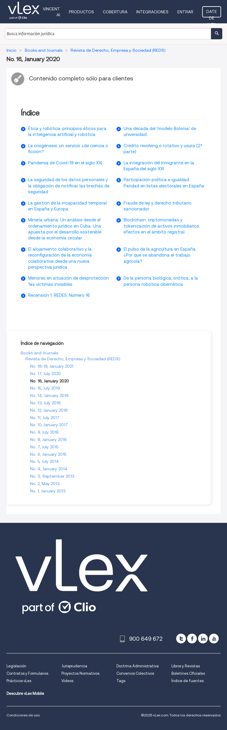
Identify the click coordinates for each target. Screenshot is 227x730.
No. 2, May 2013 (45, 483)
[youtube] (214, 638)
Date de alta (211, 13)
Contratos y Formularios (27, 673)
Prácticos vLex (19, 681)
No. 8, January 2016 (48, 439)
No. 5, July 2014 (44, 461)
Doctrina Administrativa (137, 666)
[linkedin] (203, 638)
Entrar (185, 11)
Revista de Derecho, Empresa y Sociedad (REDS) (72, 358)
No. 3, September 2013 (52, 476)
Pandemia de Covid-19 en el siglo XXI (65, 162)
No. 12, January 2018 (49, 410)
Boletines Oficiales (188, 673)
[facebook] (192, 638)
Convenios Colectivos (135, 673)
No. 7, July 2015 (44, 447)
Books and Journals (39, 353)
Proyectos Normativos (80, 673)
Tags (120, 681)
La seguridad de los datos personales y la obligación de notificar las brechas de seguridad (68, 185)
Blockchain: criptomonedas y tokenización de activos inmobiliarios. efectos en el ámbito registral (162, 226)
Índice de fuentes (187, 681)
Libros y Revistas (185, 666)
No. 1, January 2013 (48, 491)
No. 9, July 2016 (44, 432)
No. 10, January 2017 (49, 424)
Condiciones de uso (23, 715)
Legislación (16, 666)
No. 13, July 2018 (45, 402)
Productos (81, 11)
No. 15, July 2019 (45, 388)
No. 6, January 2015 (48, 454)
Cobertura (115, 11)
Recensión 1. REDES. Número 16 (59, 295)
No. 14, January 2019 (49, 395)
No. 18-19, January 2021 (51, 366)
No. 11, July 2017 (44, 417)
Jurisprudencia (74, 666)
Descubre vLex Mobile (25, 693)
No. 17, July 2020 (45, 373)
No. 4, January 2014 (48, 468)
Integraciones (152, 11)
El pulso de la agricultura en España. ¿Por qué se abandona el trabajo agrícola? (160, 255)
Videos (67, 681)
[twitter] (181, 638)
